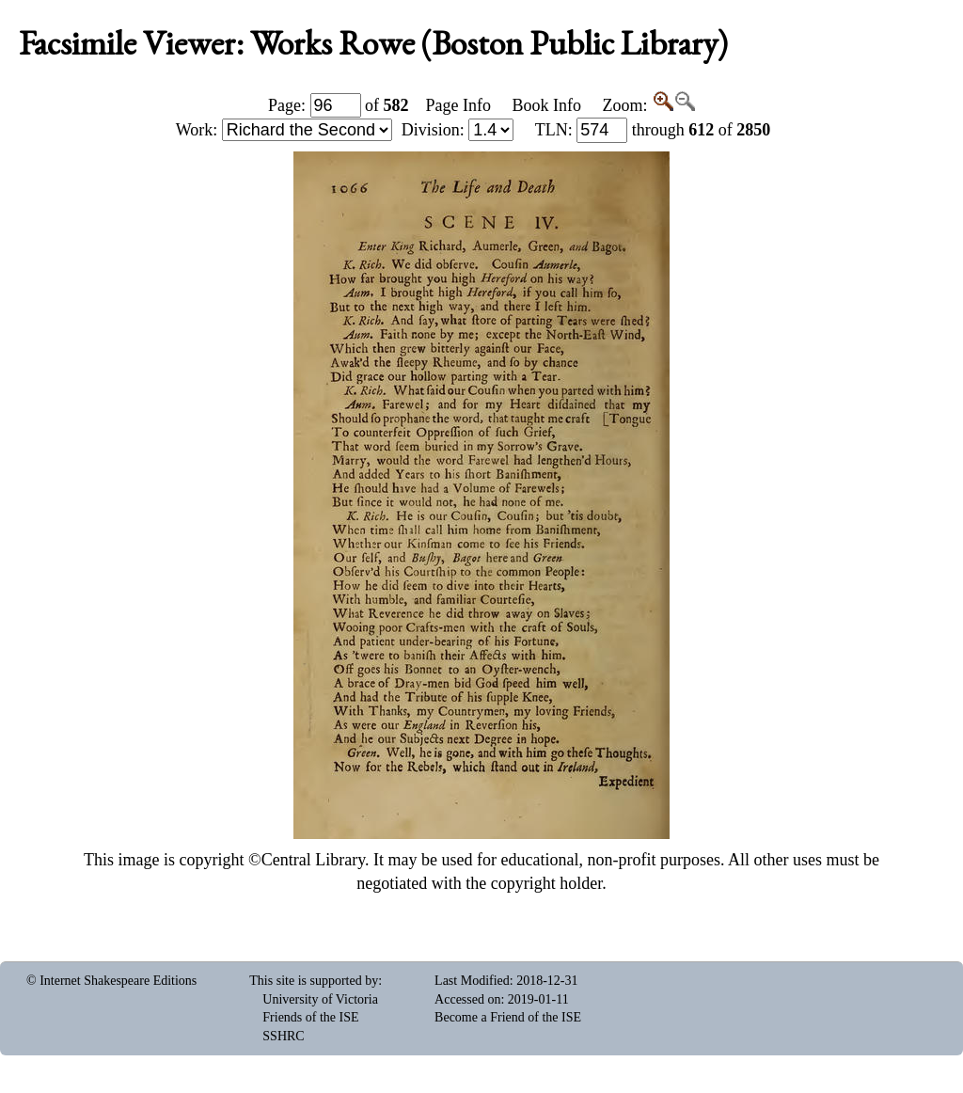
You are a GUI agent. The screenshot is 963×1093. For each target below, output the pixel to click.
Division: (458, 129)
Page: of (338, 105)
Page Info (458, 105)
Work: (284, 129)
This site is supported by (313, 981)
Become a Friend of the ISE (507, 1017)
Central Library (313, 859)
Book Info (546, 105)
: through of (653, 129)
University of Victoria (320, 999)
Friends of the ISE (310, 1017)
